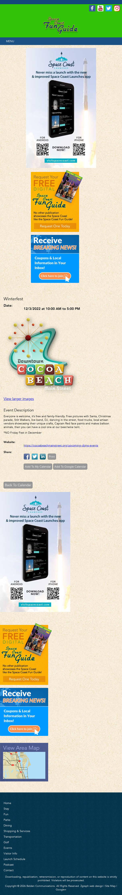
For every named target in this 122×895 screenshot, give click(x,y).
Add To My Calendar (38, 466)
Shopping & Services (17, 831)
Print (52, 456)
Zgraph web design (91, 886)
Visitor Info (10, 853)
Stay (6, 808)
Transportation (13, 836)
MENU (10, 41)
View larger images (19, 398)
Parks (7, 820)
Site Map (110, 886)
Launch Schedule (14, 859)
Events (8, 848)
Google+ (61, 889)
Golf (6, 842)
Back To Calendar (18, 485)
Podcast (9, 864)
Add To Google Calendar (70, 466)
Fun (6, 814)
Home (7, 803)
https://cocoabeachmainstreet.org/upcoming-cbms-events (61, 445)
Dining (8, 825)
